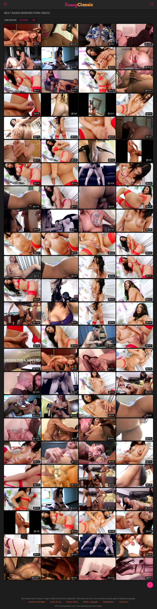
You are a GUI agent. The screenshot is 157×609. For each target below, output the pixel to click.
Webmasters (108, 602)
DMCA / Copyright (90, 602)
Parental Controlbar (37, 602)
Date (33, 20)
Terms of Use (55, 602)
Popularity (23, 20)
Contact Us (123, 602)
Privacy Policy (72, 602)
